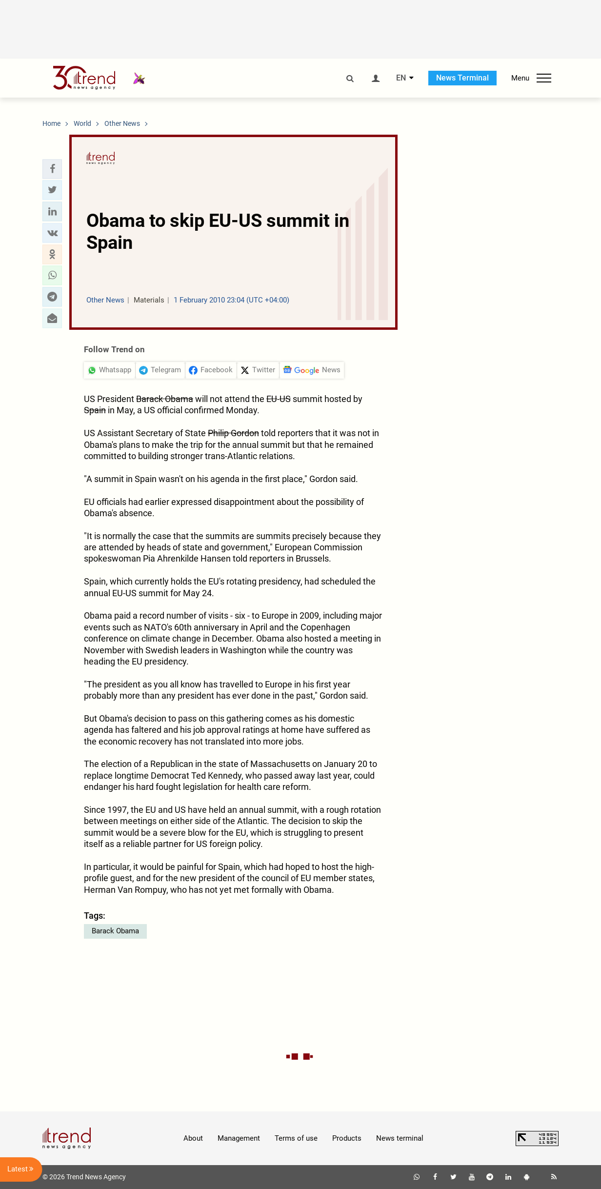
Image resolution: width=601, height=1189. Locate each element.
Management (239, 1138)
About (193, 1138)
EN (401, 78)
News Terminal (462, 77)
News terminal (399, 1138)
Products (346, 1138)
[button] (52, 168)
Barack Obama (115, 931)
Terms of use (296, 1138)
